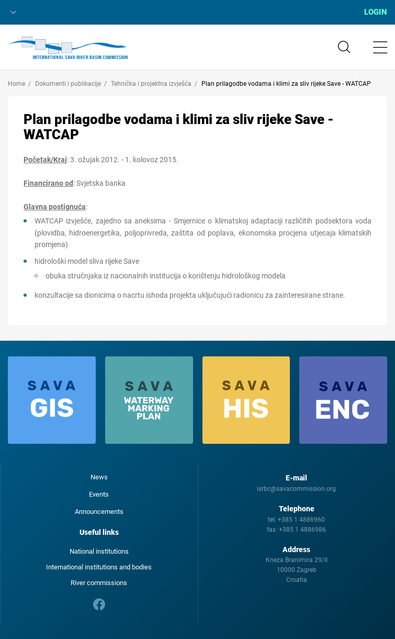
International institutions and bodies (99, 567)
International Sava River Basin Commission (68, 48)
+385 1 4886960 (301, 519)
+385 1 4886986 (302, 529)
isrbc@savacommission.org (296, 488)
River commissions (99, 583)
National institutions (99, 551)
